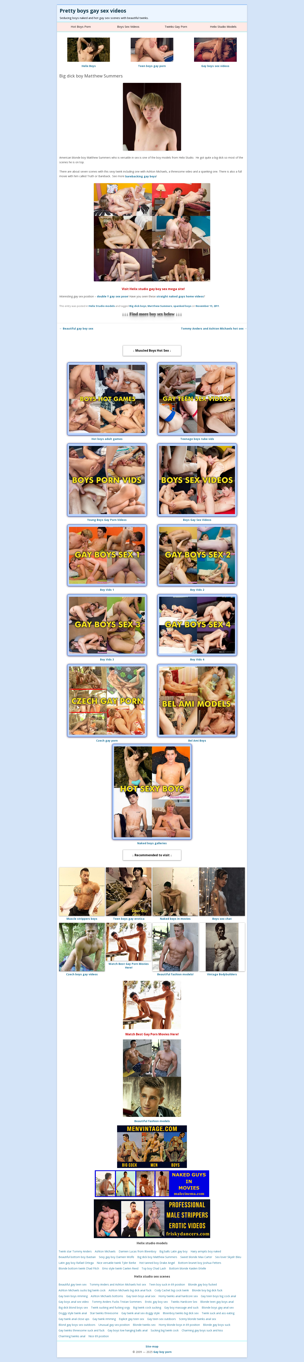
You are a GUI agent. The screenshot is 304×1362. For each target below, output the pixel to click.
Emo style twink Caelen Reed (120, 1268)
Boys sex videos (128, 26)
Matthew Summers (160, 306)
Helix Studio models (102, 306)
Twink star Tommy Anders (75, 1251)
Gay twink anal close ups (74, 1319)
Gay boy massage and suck (181, 1307)
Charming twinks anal (72, 1336)
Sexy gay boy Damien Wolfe (116, 1257)
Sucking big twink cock (165, 1330)
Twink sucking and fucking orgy (110, 1307)
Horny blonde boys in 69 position (179, 1324)
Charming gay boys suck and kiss (202, 1330)
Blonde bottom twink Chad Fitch (79, 1268)
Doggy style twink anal (73, 1313)
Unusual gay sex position (114, 1324)
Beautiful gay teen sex (72, 1284)
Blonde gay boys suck (216, 1324)
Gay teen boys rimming (73, 1296)
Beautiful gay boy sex (76, 328)
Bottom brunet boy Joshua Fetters (199, 1262)
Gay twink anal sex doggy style (140, 1313)
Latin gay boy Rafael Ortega (76, 1262)
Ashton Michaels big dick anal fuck (130, 1290)
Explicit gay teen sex (131, 1319)
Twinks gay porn (176, 26)
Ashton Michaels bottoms (107, 1296)
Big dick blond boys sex (73, 1307)
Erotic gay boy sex (156, 1302)
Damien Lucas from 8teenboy (137, 1251)
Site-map (152, 1346)
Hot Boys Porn (81, 26)
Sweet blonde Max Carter (196, 1257)
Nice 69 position (98, 1336)
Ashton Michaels (105, 1251)
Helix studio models (223, 26)
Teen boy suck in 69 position (167, 1284)
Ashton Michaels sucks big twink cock (82, 1290)
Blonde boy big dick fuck (207, 1290)
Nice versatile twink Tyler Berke (116, 1262)
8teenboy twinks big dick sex (181, 1313)
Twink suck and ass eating (218, 1313)
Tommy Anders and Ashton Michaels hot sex (214, 328)
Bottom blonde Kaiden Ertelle (187, 1268)
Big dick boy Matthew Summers (157, 1257)
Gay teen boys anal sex (140, 1296)
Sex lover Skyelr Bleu (228, 1257)
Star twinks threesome (104, 1313)
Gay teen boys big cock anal (218, 1296)
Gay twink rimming (104, 1319)
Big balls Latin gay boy (173, 1251)
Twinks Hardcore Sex (184, 1302)
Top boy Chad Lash (154, 1268)
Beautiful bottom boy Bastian (77, 1257)
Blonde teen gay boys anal (217, 1302)
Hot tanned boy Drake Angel (157, 1262)
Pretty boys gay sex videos (93, 10)
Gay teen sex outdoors (161, 1319)
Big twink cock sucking (147, 1307)
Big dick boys (137, 306)
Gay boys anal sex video (74, 1302)
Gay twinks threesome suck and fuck (81, 1330)
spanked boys (182, 306)
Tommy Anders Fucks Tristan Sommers (117, 1302)
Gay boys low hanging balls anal (128, 1330)
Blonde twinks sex (144, 1324)
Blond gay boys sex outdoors (77, 1324)
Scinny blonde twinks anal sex (197, 1319)
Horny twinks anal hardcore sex (178, 1296)
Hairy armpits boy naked (206, 1251)
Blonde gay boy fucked (202, 1284)
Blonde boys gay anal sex (218, 1307)
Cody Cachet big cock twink (172, 1290)
